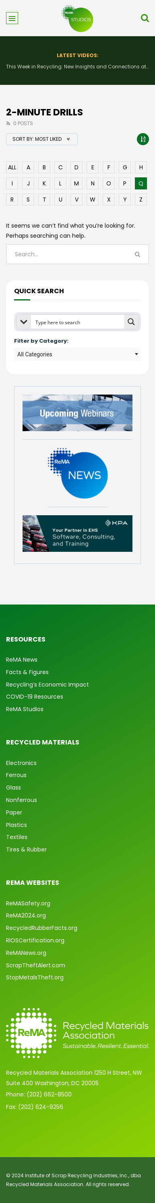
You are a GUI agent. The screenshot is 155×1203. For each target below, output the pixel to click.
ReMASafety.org (28, 903)
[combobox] (77, 354)
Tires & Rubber (26, 849)
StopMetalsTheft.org (35, 977)
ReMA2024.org (26, 915)
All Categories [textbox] (34, 354)
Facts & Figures (27, 672)
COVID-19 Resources (34, 697)
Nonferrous (21, 800)
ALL (12, 167)
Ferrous (16, 775)
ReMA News (21, 660)
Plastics (16, 825)
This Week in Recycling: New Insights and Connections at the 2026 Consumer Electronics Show (77, 66)
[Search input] (77, 321)
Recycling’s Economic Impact (47, 685)
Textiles (16, 837)
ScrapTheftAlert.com (35, 965)
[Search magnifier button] (131, 322)
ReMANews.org (26, 953)
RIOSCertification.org (35, 940)
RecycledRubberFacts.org (41, 928)
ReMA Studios (24, 709)
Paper (14, 812)
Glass (13, 787)
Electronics (21, 763)
